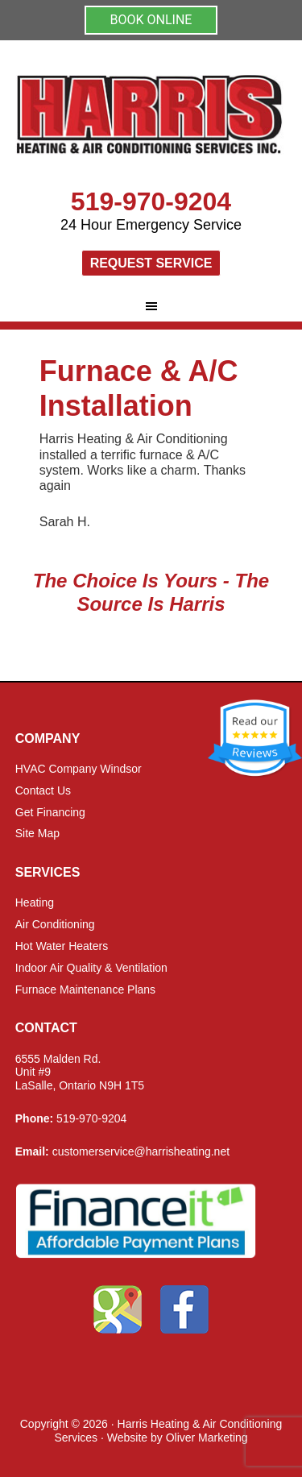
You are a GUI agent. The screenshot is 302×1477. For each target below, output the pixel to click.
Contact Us (43, 790)
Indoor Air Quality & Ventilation (91, 967)
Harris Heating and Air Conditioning (151, 121)
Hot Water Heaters (61, 946)
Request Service (151, 263)
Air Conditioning (55, 924)
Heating (34, 902)
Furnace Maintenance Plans (85, 989)
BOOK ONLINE (151, 19)
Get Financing (50, 812)
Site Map (37, 833)
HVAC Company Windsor (78, 768)
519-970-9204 (151, 201)
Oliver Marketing (207, 1437)
